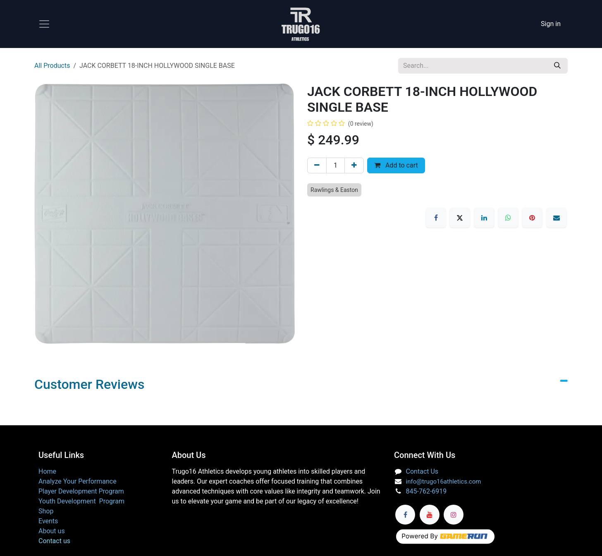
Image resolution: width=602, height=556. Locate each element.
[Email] (556, 218)
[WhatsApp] (508, 218)
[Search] (557, 66)
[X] (460, 218)
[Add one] (354, 165)
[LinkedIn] (484, 218)
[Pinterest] (532, 218)
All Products (52, 66)
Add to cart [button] (396, 165)
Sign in (551, 24)
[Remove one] (317, 165)
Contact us (54, 541)
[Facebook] (436, 218)
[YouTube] (430, 515)
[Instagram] (453, 515)
